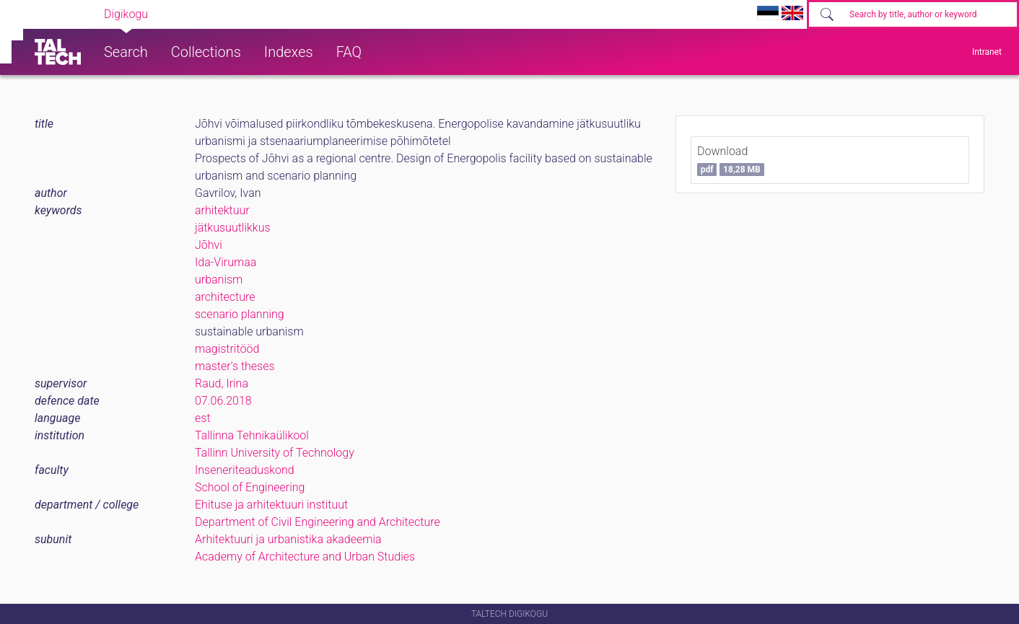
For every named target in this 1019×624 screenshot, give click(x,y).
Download (730, 160)
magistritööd (227, 349)
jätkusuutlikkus (233, 227)
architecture (225, 297)
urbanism (218, 279)
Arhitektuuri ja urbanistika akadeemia (288, 539)
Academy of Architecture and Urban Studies (305, 556)
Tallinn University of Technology (274, 453)
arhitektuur (222, 210)
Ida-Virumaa (225, 262)
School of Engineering (250, 487)
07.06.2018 (223, 401)
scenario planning (239, 314)
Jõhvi (208, 245)
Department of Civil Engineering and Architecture (317, 522)
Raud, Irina (221, 383)
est (203, 418)
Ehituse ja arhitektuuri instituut (271, 504)
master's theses (235, 366)
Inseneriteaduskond (244, 470)
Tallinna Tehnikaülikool (252, 435)
